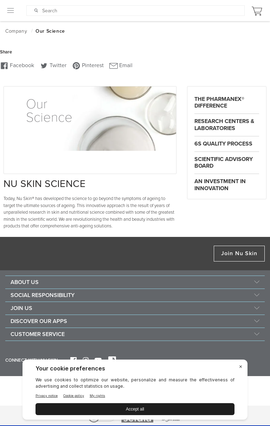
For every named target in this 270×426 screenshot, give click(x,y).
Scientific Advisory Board (223, 162)
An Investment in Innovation (220, 185)
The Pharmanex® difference (219, 102)
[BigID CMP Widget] (135, 391)
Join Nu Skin (239, 253)
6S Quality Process (223, 143)
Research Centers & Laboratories (224, 124)
